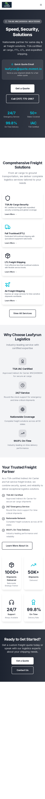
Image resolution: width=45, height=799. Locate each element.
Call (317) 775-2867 (22, 98)
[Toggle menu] (41, 5)
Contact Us (22, 670)
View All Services (22, 313)
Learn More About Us (17, 545)
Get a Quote (22, 88)
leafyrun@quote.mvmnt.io (23, 69)
